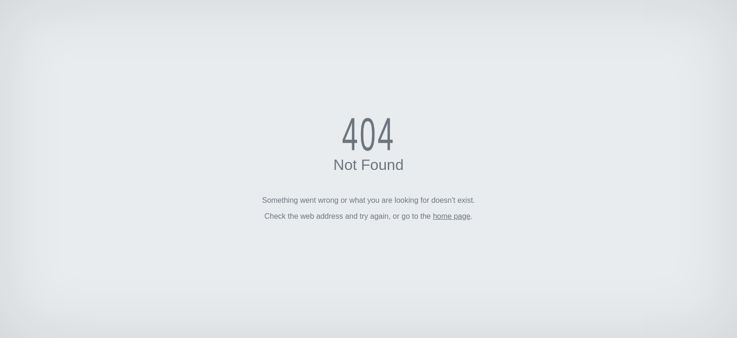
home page (451, 216)
